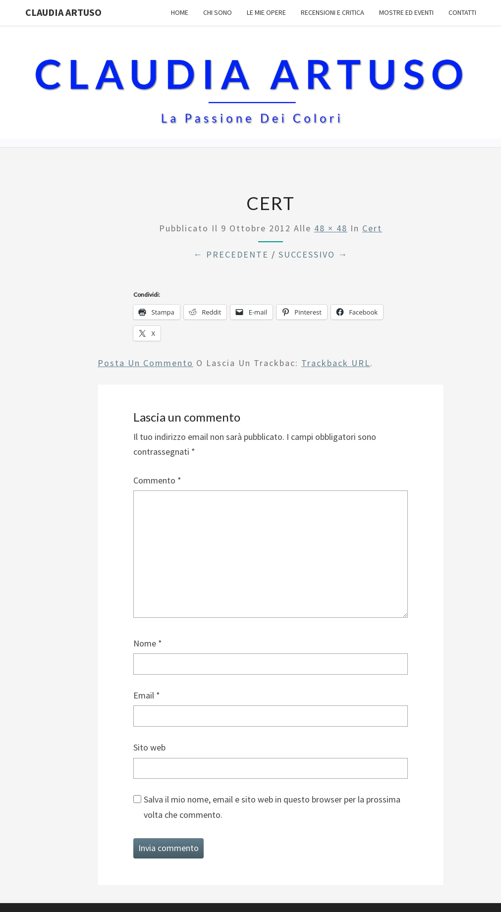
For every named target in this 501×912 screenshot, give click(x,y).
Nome (147, 643)
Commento (157, 480)
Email (146, 695)
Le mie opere (266, 12)
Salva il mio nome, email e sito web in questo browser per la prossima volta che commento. (272, 807)
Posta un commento (145, 363)
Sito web (149, 747)
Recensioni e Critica (332, 12)
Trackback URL (335, 363)
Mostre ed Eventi (406, 12)
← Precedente (231, 254)
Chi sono (217, 12)
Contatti (462, 12)
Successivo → (313, 254)
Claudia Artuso (63, 12)
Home (179, 12)
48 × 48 (330, 228)
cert (372, 228)
